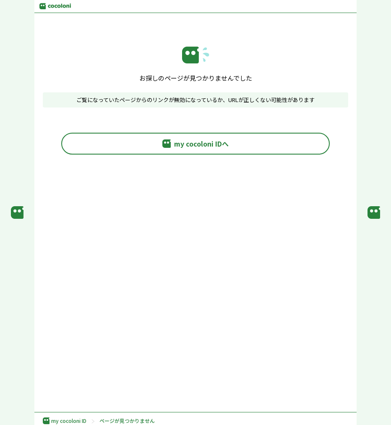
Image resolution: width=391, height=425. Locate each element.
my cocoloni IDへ (195, 144)
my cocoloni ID (64, 420)
